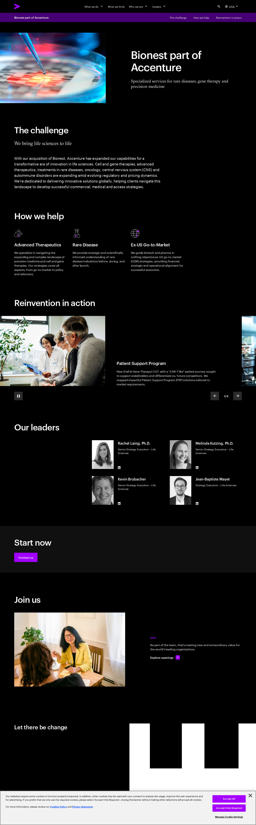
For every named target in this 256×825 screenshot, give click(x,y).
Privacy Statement (82, 807)
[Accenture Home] (25, 6)
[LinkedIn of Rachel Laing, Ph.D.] (119, 467)
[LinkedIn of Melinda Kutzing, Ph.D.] (197, 467)
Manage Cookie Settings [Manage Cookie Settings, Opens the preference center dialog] (229, 817)
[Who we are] (138, 6)
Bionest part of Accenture (31, 17)
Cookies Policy (58, 807)
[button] (26, 557)
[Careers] (159, 6)
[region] (128, 808)
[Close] (250, 795)
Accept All (229, 799)
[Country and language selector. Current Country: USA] (232, 6)
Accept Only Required (229, 808)
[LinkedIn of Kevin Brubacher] (119, 503)
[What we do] (94, 6)
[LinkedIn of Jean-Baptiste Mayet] (197, 503)
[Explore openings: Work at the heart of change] (165, 657)
